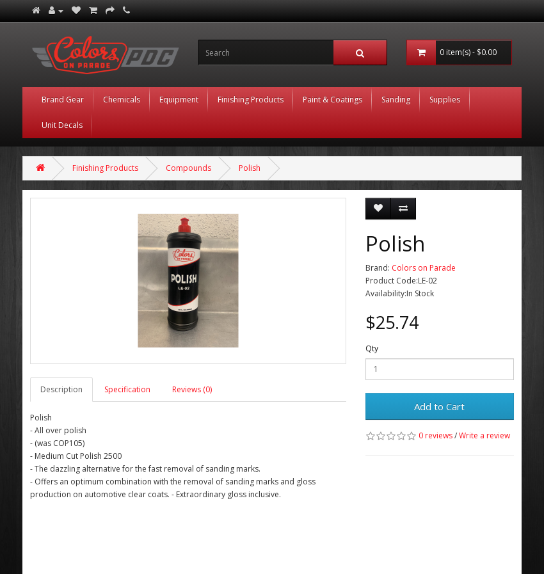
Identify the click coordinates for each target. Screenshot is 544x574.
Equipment (178, 99)
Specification (127, 389)
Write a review (484, 435)
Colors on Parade (424, 267)
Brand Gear (63, 99)
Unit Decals (62, 125)
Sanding (395, 99)
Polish (249, 168)
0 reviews (435, 435)
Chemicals (121, 99)
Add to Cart (439, 406)
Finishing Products (251, 99)
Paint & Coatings (332, 99)
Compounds (188, 168)
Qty (371, 348)
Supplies (444, 99)
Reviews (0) (192, 389)
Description (61, 389)
